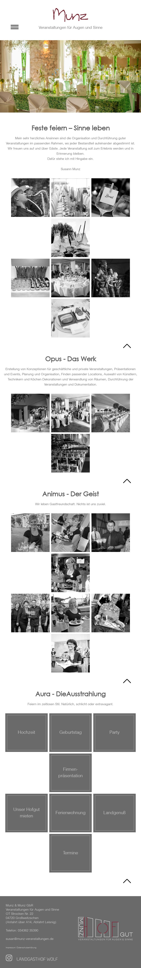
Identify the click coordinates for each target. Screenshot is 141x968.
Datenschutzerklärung (26, 948)
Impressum (10, 948)
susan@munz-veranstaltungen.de (29, 939)
